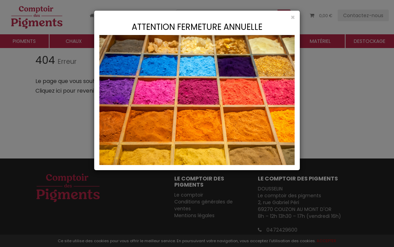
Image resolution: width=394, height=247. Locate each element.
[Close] (197, 17)
